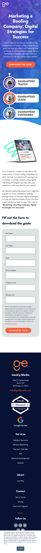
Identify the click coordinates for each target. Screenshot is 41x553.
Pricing (20, 502)
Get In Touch (20, 497)
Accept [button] (20, 548)
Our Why (20, 481)
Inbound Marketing (20, 445)
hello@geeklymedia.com (20, 390)
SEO (20, 454)
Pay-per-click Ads (20, 449)
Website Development (20, 458)
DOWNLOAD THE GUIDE (20, 64)
